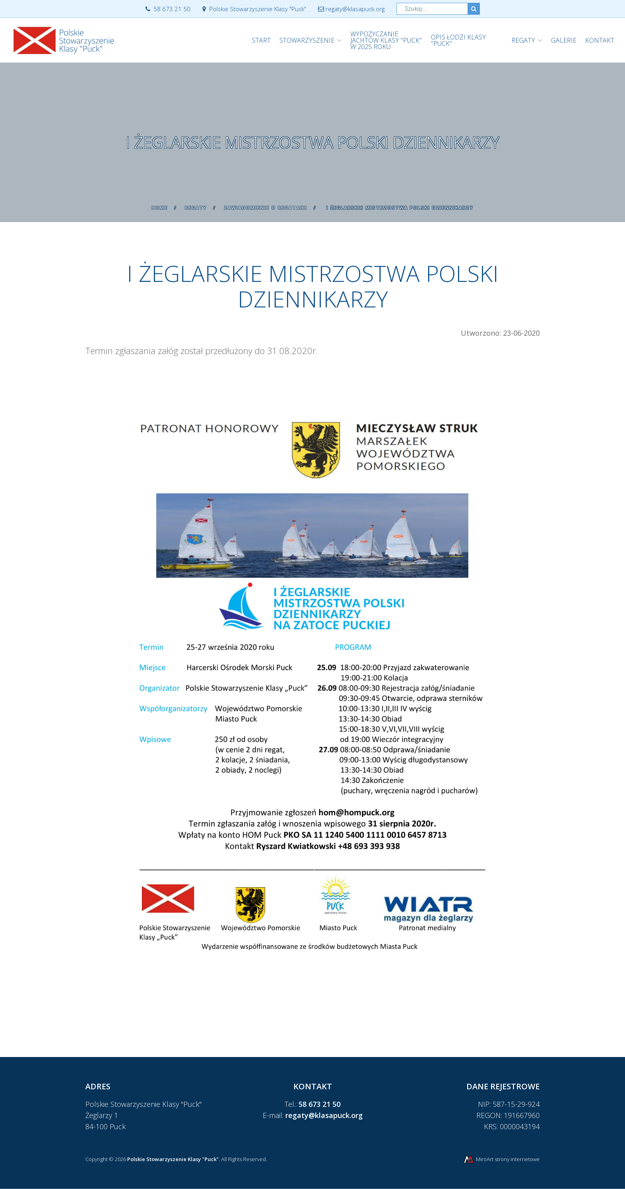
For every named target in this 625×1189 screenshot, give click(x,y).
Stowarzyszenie (306, 40)
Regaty (523, 40)
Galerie (563, 40)
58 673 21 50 (168, 9)
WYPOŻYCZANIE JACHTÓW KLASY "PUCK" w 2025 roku (386, 40)
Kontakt (599, 40)
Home (159, 208)
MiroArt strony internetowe (501, 1159)
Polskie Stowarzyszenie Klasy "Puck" (254, 9)
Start (261, 40)
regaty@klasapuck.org (351, 9)
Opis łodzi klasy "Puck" (458, 40)
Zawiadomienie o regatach (265, 208)
